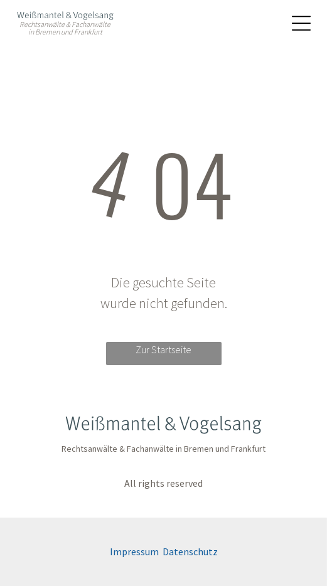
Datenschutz (190, 551)
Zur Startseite (163, 349)
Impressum (134, 551)
